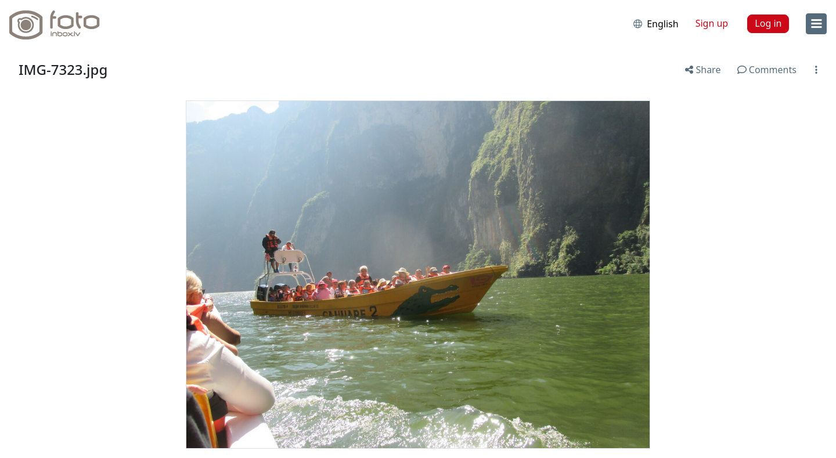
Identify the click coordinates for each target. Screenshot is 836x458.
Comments (767, 69)
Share (702, 69)
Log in (768, 23)
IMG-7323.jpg (63, 69)
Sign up (712, 23)
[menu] (816, 23)
